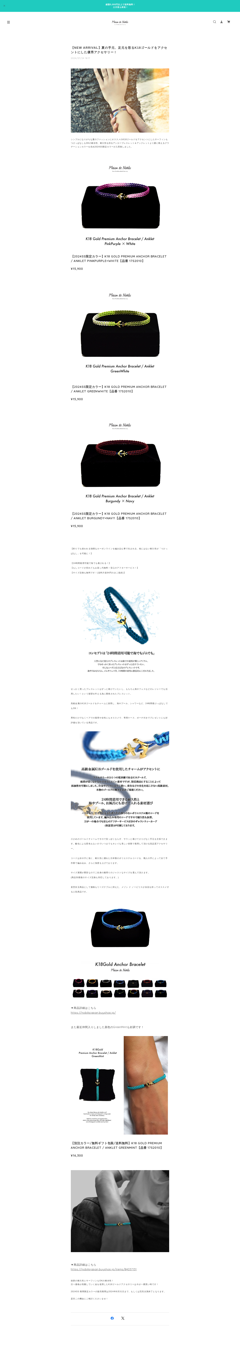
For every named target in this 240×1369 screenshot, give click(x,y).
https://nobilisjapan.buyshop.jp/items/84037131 (104, 1269)
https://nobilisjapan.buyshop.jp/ (93, 1012)
